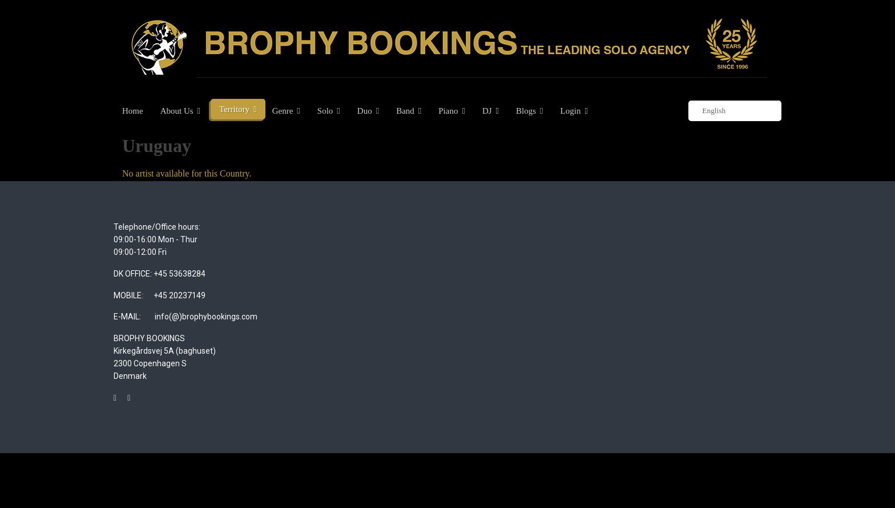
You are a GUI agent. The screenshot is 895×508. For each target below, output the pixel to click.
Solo (325, 110)
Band (405, 110)
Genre (282, 110)
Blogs (526, 110)
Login (571, 110)
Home (132, 110)
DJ (487, 110)
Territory (234, 109)
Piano (448, 110)
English (708, 111)
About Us (176, 110)
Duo (364, 110)
